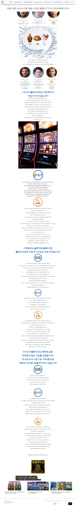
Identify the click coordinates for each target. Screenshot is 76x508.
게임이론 (24, 476)
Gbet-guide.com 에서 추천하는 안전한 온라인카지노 (38, 454)
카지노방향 (28, 476)
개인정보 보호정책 (7, 503)
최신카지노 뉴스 (9, 5)
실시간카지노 (18, 479)
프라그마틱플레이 (19, 476)
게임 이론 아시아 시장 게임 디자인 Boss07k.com (33, 479)
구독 (70, 503)
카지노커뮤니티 (34, 476)
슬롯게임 (23, 479)
